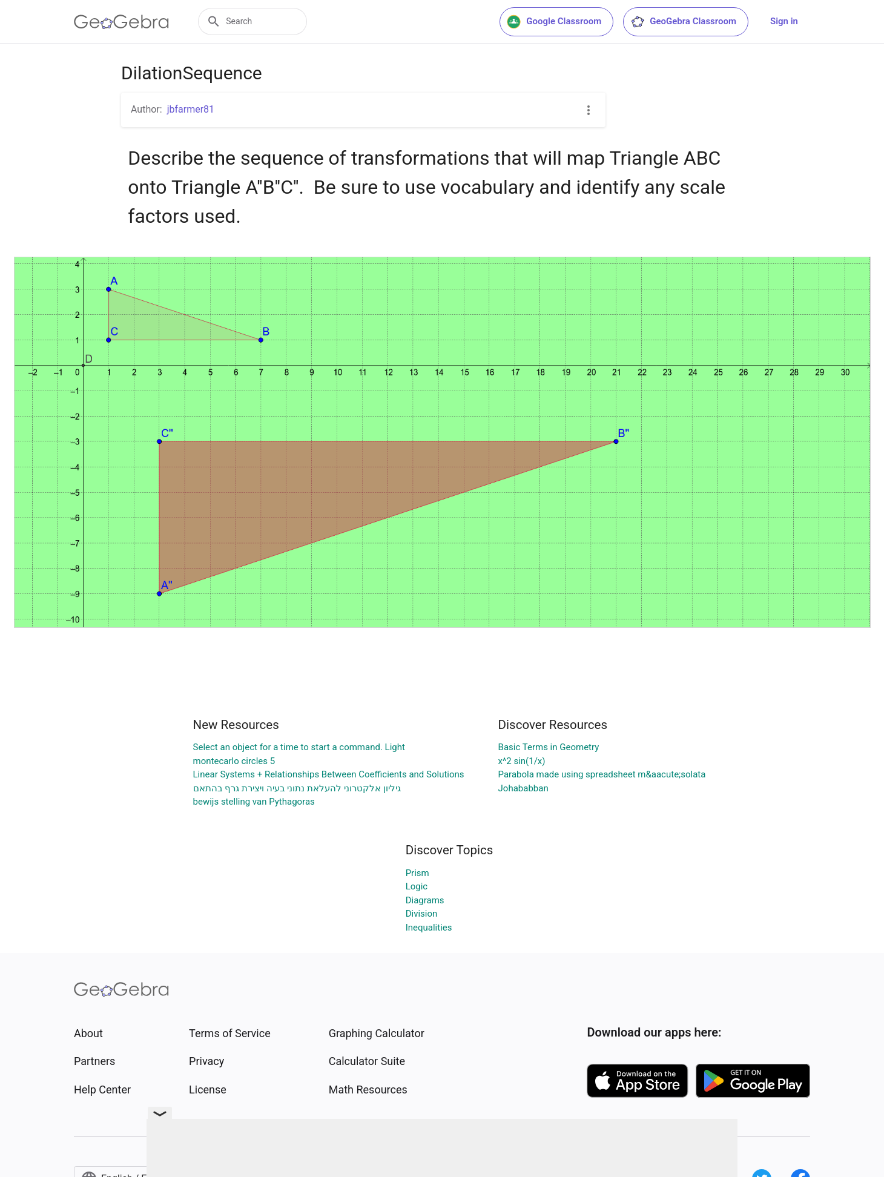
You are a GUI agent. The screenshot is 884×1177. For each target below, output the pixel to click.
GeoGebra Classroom (683, 22)
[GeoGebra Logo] (121, 22)
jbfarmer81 (190, 109)
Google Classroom (554, 22)
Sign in (784, 21)
